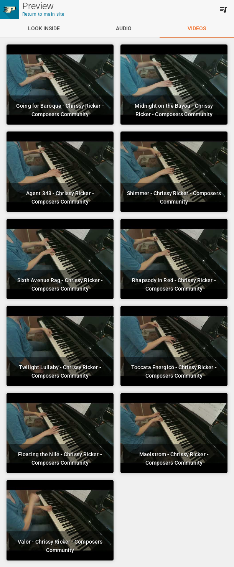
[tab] (44, 28)
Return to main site (43, 14)
